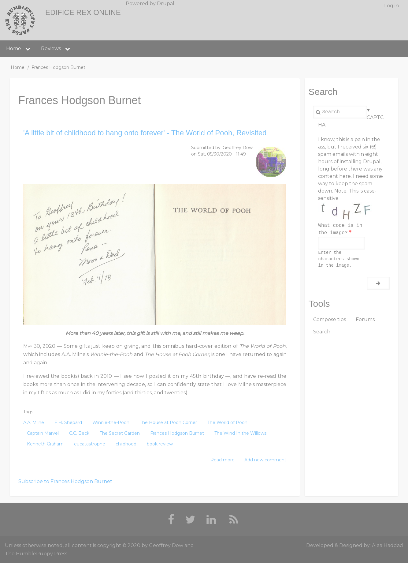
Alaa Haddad (387, 545)
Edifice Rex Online (83, 12)
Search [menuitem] (321, 332)
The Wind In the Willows (240, 433)
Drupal (165, 3)
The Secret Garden (120, 433)
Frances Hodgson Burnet (177, 433)
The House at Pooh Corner (168, 422)
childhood (126, 444)
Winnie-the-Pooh (110, 422)
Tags (28, 412)
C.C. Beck (79, 433)
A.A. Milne (33, 422)
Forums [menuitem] (365, 319)
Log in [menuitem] (391, 6)
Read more (222, 460)
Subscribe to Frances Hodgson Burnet (65, 481)
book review (160, 444)
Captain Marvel (43, 433)
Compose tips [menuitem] (329, 319)
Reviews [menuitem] (51, 48)
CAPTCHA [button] (351, 121)
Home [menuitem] (13, 48)
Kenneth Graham (45, 444)
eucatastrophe (89, 444)
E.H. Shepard (68, 422)
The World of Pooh (227, 422)
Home (17, 67)
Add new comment (265, 460)
